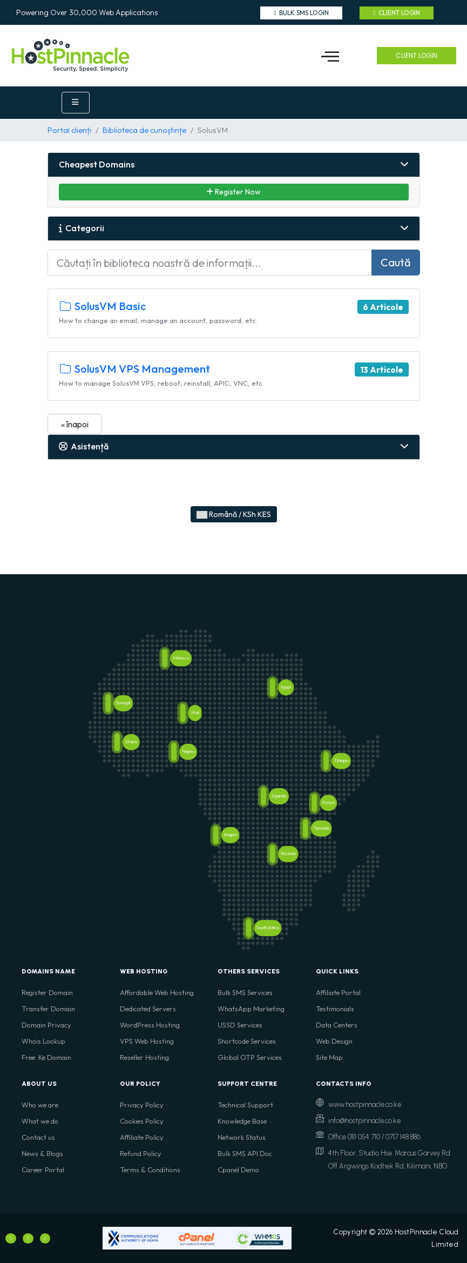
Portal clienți (69, 130)
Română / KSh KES (234, 514)
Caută (396, 262)
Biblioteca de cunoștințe (144, 130)
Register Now (233, 192)
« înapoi (75, 424)
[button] (330, 55)
